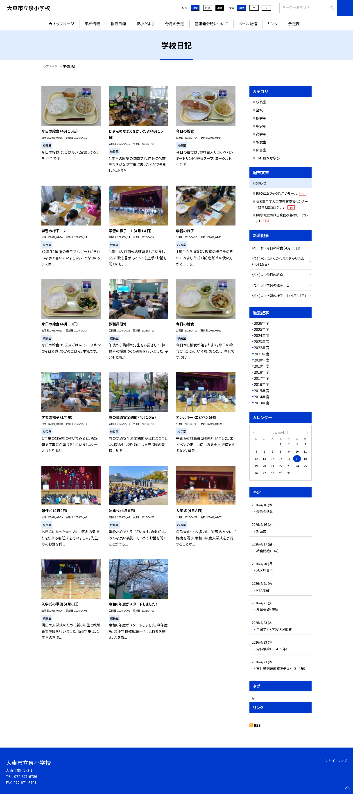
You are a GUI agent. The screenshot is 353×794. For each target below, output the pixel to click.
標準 (241, 8)
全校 (259, 110)
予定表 (294, 23)
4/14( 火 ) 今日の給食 (267, 274)
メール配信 (248, 23)
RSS (257, 725)
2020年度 (261, 360)
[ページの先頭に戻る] (347, 788)
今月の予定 (174, 23)
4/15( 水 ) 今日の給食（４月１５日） (276, 248)
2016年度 (261, 384)
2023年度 (261, 341)
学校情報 (92, 23)
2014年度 (261, 396)
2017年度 (261, 378)
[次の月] (307, 432)
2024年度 (261, 335)
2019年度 (261, 366)
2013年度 (261, 402)
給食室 (261, 142)
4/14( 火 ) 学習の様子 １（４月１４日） (279, 295)
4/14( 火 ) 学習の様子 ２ (270, 285)
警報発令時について (211, 23)
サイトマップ (337, 760)
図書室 (261, 149)
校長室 (261, 101)
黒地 (219, 8)
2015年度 (261, 390)
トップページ (63, 23)
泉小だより (145, 23)
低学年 (261, 117)
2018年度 (261, 372)
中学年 (261, 126)
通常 (195, 8)
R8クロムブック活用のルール (281, 193)
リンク (273, 23)
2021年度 (261, 354)
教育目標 (118, 23)
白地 (207, 8)
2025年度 (261, 329)
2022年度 (261, 347)
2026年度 (261, 323)
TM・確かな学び (268, 158)
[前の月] (253, 432)
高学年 (261, 133)
